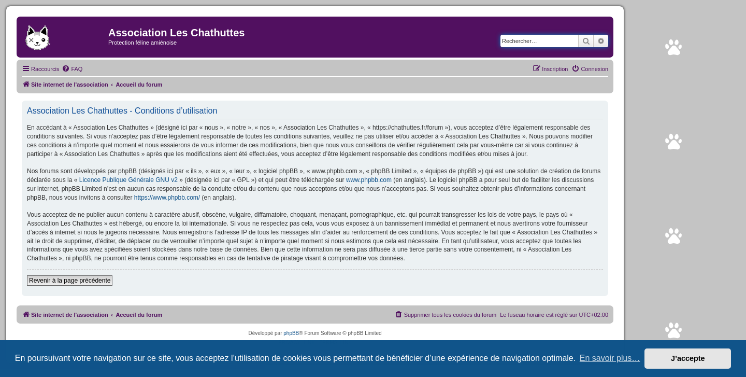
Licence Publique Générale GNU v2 (128, 180)
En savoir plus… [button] (610, 358)
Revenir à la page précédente (69, 280)
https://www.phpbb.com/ (167, 197)
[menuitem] (72, 69)
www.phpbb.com (369, 180)
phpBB (291, 333)
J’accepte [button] (688, 358)
